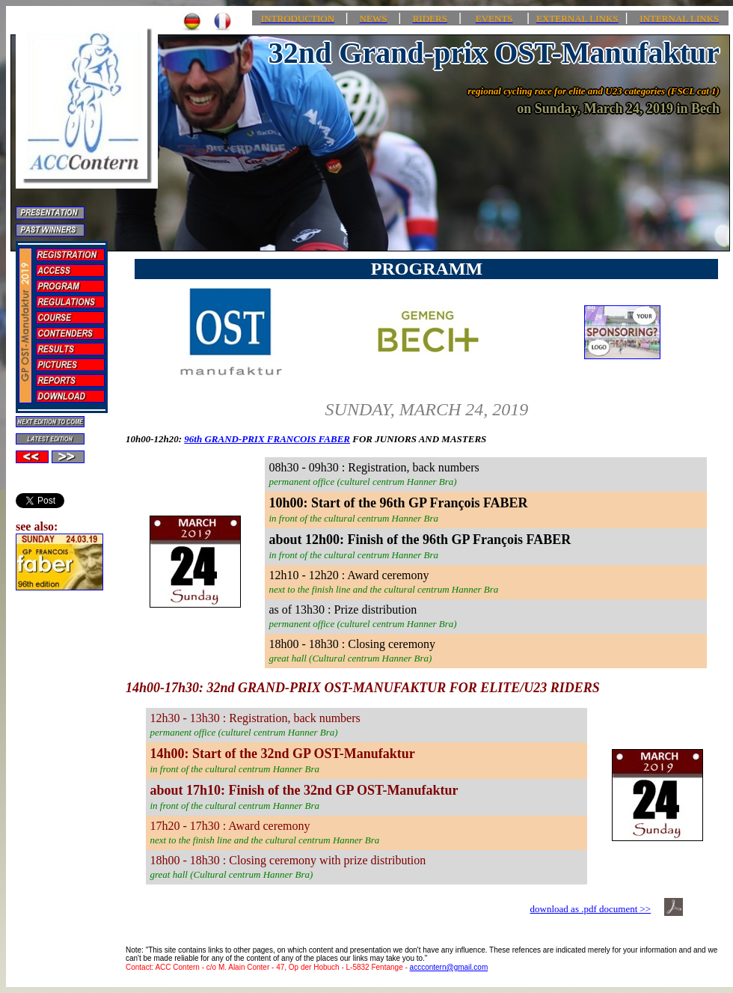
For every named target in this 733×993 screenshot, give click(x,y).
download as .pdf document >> (590, 908)
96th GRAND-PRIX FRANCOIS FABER (267, 438)
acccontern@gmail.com (449, 967)
